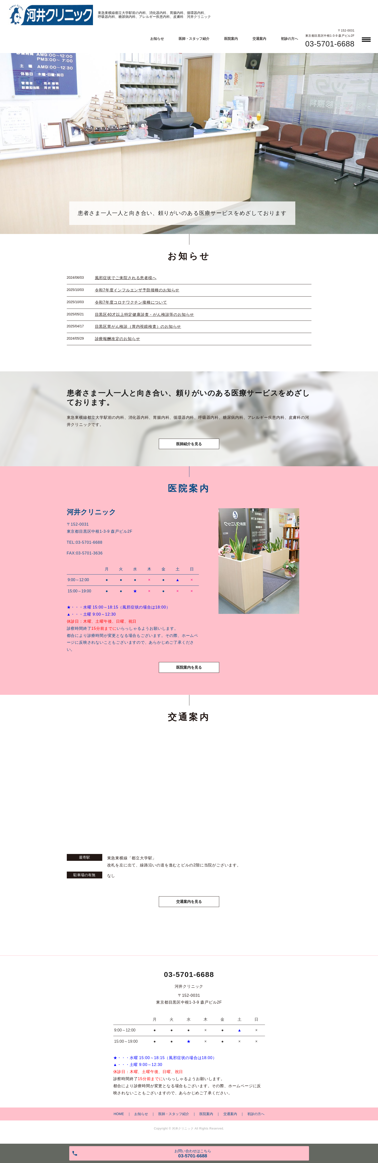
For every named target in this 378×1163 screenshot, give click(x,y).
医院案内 (231, 39)
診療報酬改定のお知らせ (117, 339)
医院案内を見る (189, 670)
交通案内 (259, 39)
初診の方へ (289, 39)
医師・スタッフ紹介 (194, 39)
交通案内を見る (189, 904)
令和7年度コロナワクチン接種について (131, 302)
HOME (119, 1117)
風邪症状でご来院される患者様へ (126, 278)
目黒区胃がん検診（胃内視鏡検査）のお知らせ (138, 326)
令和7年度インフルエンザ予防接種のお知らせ (137, 290)
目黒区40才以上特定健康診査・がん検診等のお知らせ (144, 314)
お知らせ (157, 39)
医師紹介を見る (189, 445)
